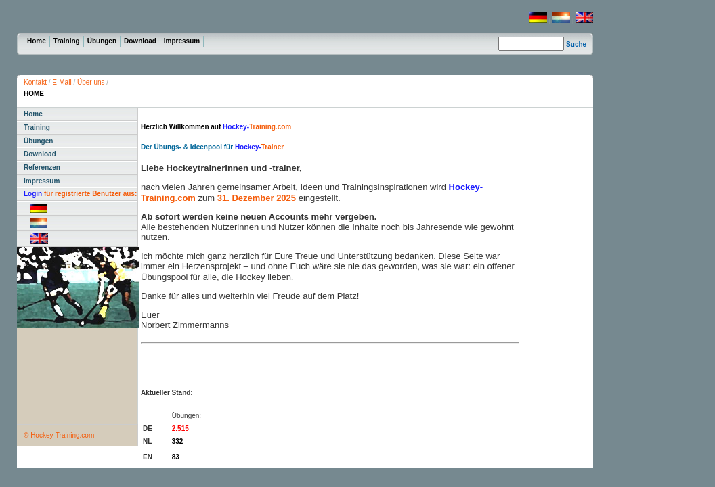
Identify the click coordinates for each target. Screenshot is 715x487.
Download (140, 41)
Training (66, 41)
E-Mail (61, 82)
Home (36, 41)
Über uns (91, 82)
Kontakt (35, 82)
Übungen (101, 41)
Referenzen (42, 167)
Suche (576, 44)
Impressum (182, 41)
